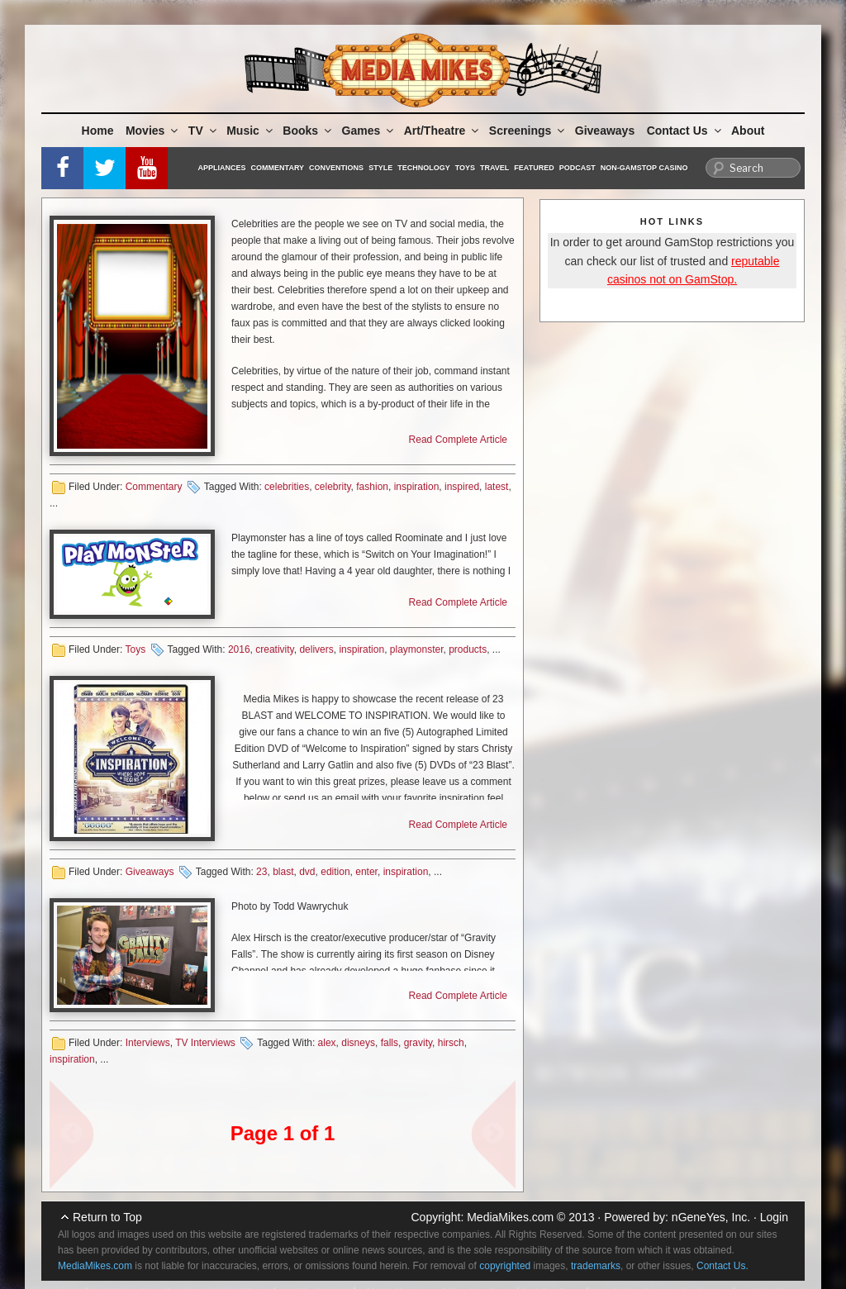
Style (380, 168)
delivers (316, 649)
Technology (423, 168)
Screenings (528, 130)
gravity (418, 1043)
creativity (274, 649)
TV (203, 130)
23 (261, 872)
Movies (153, 130)
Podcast (577, 168)
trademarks (595, 1266)
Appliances (222, 168)
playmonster (417, 649)
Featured (534, 168)
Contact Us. (722, 1266)
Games (369, 130)
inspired (461, 486)
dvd (307, 872)
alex (327, 1043)
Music (250, 130)
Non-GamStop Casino (644, 168)
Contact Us (685, 130)
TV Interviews (205, 1043)
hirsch (451, 1043)
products (468, 649)
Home (98, 130)
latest (497, 486)
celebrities (286, 486)
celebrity (333, 486)
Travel (494, 168)
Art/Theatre (443, 130)
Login (774, 1217)
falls (389, 1043)
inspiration (417, 486)
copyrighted (504, 1266)
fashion (372, 486)
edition (335, 872)
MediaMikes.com (510, 1217)
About (747, 130)
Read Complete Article (458, 439)
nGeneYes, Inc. (711, 1217)
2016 (239, 649)
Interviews (148, 1043)
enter (366, 872)
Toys (465, 168)
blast (283, 872)
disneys (358, 1043)
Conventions (336, 168)
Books (308, 130)
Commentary (278, 168)
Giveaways (604, 130)
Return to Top (107, 1217)
